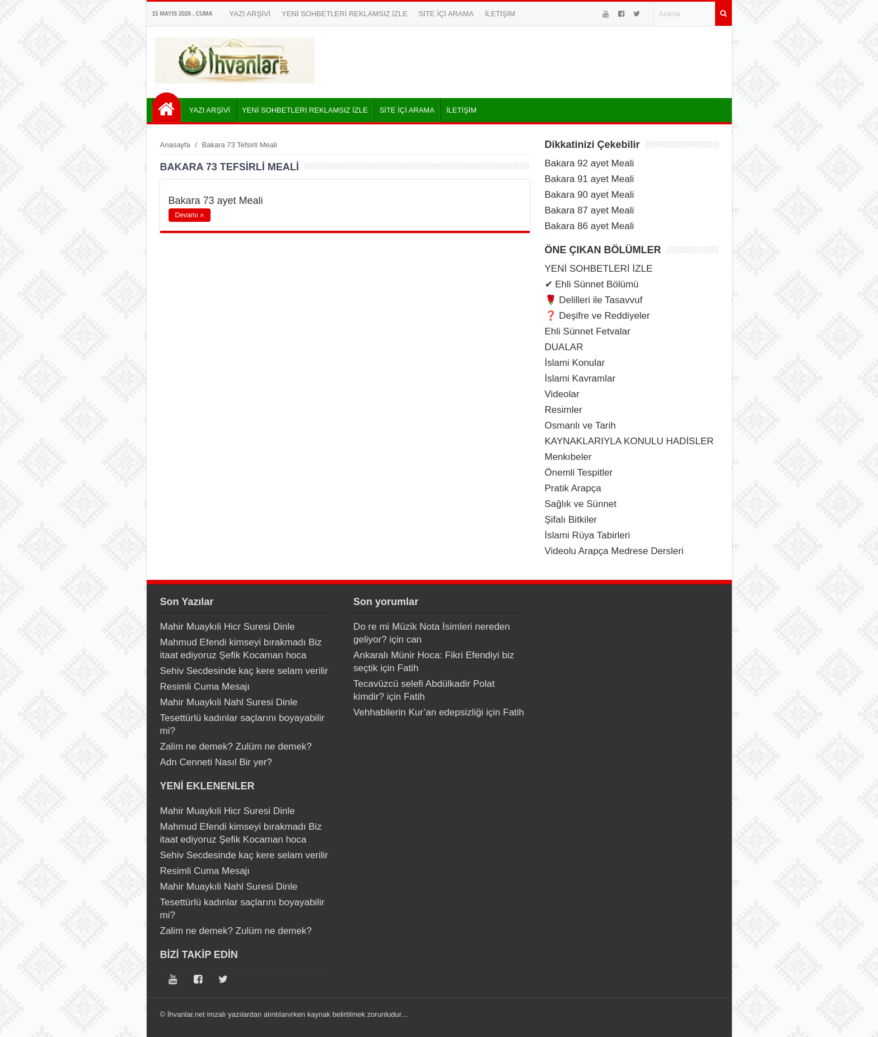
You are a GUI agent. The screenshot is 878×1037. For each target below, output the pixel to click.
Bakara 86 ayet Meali (589, 226)
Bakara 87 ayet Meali (589, 210)
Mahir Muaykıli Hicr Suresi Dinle (227, 626)
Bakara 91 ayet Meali (589, 179)
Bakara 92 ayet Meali (589, 163)
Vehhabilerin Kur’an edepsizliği (418, 712)
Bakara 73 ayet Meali (216, 200)
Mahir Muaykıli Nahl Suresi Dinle (229, 702)
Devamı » (189, 215)
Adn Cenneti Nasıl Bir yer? (216, 762)
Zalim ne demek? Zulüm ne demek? (236, 746)
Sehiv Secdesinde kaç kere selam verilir (244, 671)
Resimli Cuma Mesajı (205, 686)
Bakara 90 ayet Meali (589, 194)
